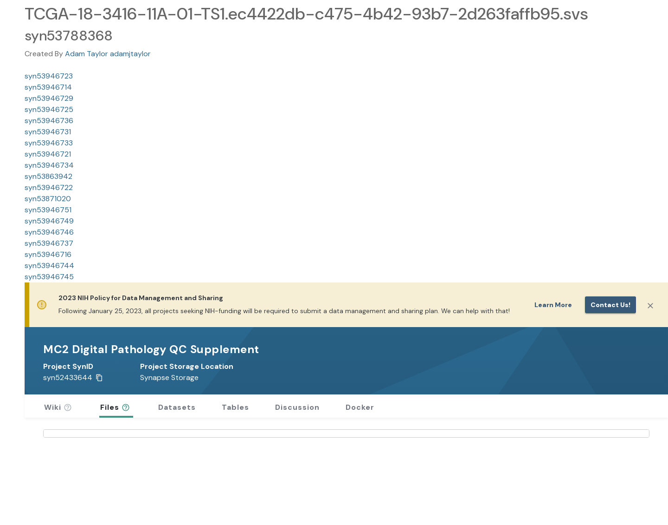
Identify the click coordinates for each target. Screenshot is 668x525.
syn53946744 (49, 265)
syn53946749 (49, 221)
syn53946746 (49, 232)
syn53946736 (49, 120)
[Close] (650, 306)
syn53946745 (49, 277)
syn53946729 (49, 98)
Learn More (553, 305)
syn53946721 (48, 154)
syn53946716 (48, 254)
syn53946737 (49, 243)
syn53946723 (49, 76)
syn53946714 (48, 87)
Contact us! (610, 305)
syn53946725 (49, 109)
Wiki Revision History (84, 504)
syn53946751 (48, 210)
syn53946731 (48, 132)
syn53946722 (49, 187)
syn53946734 (49, 165)
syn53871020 (48, 198)
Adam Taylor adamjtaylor (108, 54)
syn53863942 (48, 176)
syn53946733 (49, 143)
